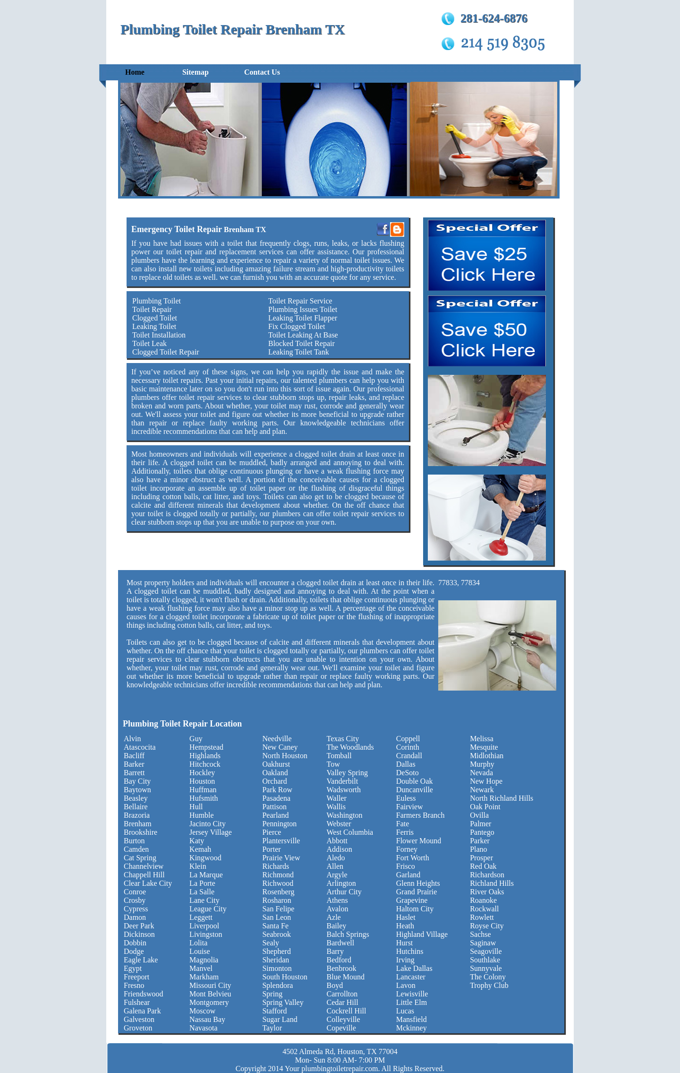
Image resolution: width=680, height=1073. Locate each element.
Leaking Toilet (154, 326)
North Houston (284, 756)
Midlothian (486, 756)
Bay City (137, 781)
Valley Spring (347, 773)
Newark (482, 790)
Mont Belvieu (210, 994)
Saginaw (483, 943)
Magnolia (203, 960)
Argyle (337, 875)
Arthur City (344, 892)
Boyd (335, 985)
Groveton (138, 1028)
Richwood (277, 883)
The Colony (488, 977)
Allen (335, 866)
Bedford (339, 960)
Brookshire (140, 832)
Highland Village (422, 934)
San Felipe (278, 909)
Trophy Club (489, 985)
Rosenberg (278, 892)
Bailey (337, 926)
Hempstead (206, 747)
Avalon (337, 909)
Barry (335, 951)
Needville (276, 739)
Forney (406, 849)
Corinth (407, 747)
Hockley (202, 773)
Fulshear (137, 1002)
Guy (196, 739)
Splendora (277, 985)
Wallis (336, 807)
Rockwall (484, 909)
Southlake (485, 960)
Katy (196, 841)
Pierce (271, 832)
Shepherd (276, 951)
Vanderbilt (342, 781)
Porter (271, 849)
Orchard (274, 781)
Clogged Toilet (154, 318)
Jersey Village (210, 832)
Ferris (405, 832)
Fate (402, 824)
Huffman (202, 790)
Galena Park (142, 1011)
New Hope (486, 781)
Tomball (339, 756)
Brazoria (137, 815)
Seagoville (486, 951)
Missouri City (210, 985)
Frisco (405, 866)
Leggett (200, 917)
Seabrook (276, 934)
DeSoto (407, 773)
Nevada (481, 773)
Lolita (198, 943)
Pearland (275, 815)
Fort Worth (412, 858)
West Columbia (350, 832)
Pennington (279, 824)
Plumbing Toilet (156, 301)
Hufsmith (203, 798)
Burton (134, 841)
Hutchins (410, 951)
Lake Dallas (414, 968)
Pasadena (276, 798)
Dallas (406, 764)
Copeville (341, 1028)
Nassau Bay (207, 1019)
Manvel (200, 968)
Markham (204, 977)
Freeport (136, 977)
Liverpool (204, 926)
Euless (406, 798)
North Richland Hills (501, 798)
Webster (339, 824)
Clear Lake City (148, 883)
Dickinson (139, 934)
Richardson (487, 875)
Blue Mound (346, 977)
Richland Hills (492, 883)
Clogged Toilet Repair (165, 352)
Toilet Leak (149, 343)
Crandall (409, 756)
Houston (202, 781)
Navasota (203, 1028)
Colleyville (343, 1019)
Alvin (132, 739)
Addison (339, 849)
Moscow (202, 1011)
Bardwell (341, 943)
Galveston (139, 1019)
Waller (337, 798)
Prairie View (281, 858)
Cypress (136, 909)
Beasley (136, 798)
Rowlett (482, 917)
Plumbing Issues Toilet (302, 309)
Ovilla (479, 815)
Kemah (200, 849)
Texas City (343, 739)
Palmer (480, 824)
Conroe (135, 892)
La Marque (206, 875)
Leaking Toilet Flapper (302, 318)
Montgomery (209, 1002)
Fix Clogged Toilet (296, 326)
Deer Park (139, 926)
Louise (199, 951)
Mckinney (411, 1028)
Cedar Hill (342, 1002)
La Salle (201, 892)
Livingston (205, 934)
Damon (135, 917)
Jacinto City (207, 824)
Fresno (134, 985)
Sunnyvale (486, 968)
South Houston (284, 977)
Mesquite (484, 747)
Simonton (276, 968)
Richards (275, 866)
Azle (334, 917)
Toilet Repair (152, 309)
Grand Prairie (416, 892)
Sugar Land (279, 1019)
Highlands (205, 756)
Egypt (133, 968)
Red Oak (483, 866)
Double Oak (414, 781)
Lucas (405, 1011)
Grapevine (412, 900)
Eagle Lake (141, 960)
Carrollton (342, 994)
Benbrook (342, 968)
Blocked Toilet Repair (301, 343)
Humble (201, 815)
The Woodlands (350, 747)
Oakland (275, 773)
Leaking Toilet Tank (298, 352)
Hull (196, 807)
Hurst (404, 943)
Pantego (482, 832)
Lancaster (410, 977)
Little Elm (411, 1002)
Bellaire (136, 807)
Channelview (143, 866)
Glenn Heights (418, 883)
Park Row (277, 790)
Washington (345, 815)
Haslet (406, 917)
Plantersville (281, 841)
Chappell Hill (144, 875)
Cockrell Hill (346, 1011)
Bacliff (134, 756)
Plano (478, 849)
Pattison (274, 807)
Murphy (482, 764)
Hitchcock (205, 764)
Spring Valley (282, 1002)
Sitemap (195, 72)
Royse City (487, 926)
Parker (480, 841)
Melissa (481, 739)
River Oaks (487, 892)
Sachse (480, 934)
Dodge (134, 951)
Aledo (336, 858)
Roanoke (483, 900)
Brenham (138, 824)
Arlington (341, 883)
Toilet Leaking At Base (303, 335)
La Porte (202, 883)
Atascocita (140, 747)
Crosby (134, 900)
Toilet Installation (159, 335)
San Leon (276, 917)
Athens (337, 900)
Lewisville (412, 994)
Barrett (134, 773)
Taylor (272, 1028)
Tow (333, 764)
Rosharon (276, 900)
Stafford (274, 1011)
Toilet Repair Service (300, 301)
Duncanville (414, 790)
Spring (272, 994)
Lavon (406, 985)
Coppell (408, 739)
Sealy (270, 943)
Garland (408, 875)
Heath (405, 926)
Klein (197, 866)
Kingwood (205, 858)
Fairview (409, 807)
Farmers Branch (420, 815)
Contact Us (262, 72)
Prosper (481, 858)
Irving (405, 960)
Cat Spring (140, 858)
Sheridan (275, 960)
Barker (134, 764)
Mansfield (411, 1019)
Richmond (278, 875)
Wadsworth (344, 790)
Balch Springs (348, 934)
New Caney (280, 747)
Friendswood (143, 994)
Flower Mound (419, 841)
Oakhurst (276, 764)
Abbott (337, 841)
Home (134, 72)
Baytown (137, 790)
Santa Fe (275, 926)
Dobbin (135, 943)
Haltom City (415, 909)
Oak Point (485, 807)
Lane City (204, 900)
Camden (136, 849)
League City (208, 909)
